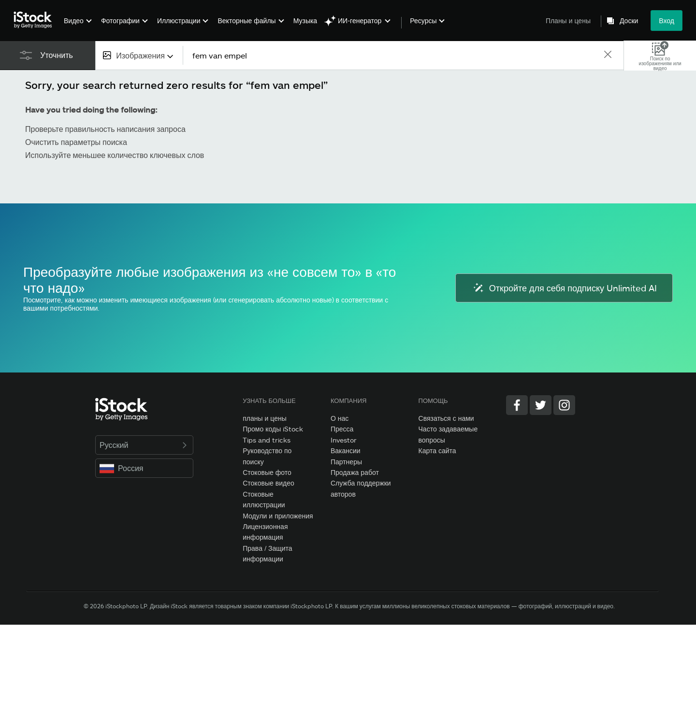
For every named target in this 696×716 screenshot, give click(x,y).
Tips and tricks (266, 440)
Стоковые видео (268, 483)
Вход (666, 20)
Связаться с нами (446, 418)
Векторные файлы (247, 20)
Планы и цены (568, 20)
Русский (144, 444)
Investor (344, 440)
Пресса (342, 429)
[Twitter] (540, 405)
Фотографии (120, 20)
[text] (393, 55)
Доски (629, 21)
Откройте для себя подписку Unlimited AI (564, 288)
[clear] (608, 55)
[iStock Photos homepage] (36, 20)
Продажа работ (355, 472)
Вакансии (346, 450)
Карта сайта (437, 450)
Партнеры (346, 462)
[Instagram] (564, 405)
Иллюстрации (179, 20)
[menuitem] (76, 27)
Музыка (305, 20)
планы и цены (265, 418)
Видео (74, 20)
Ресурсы (423, 21)
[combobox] (139, 55)
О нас (339, 418)
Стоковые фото (267, 472)
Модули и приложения (278, 516)
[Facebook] (517, 405)
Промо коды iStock (273, 429)
